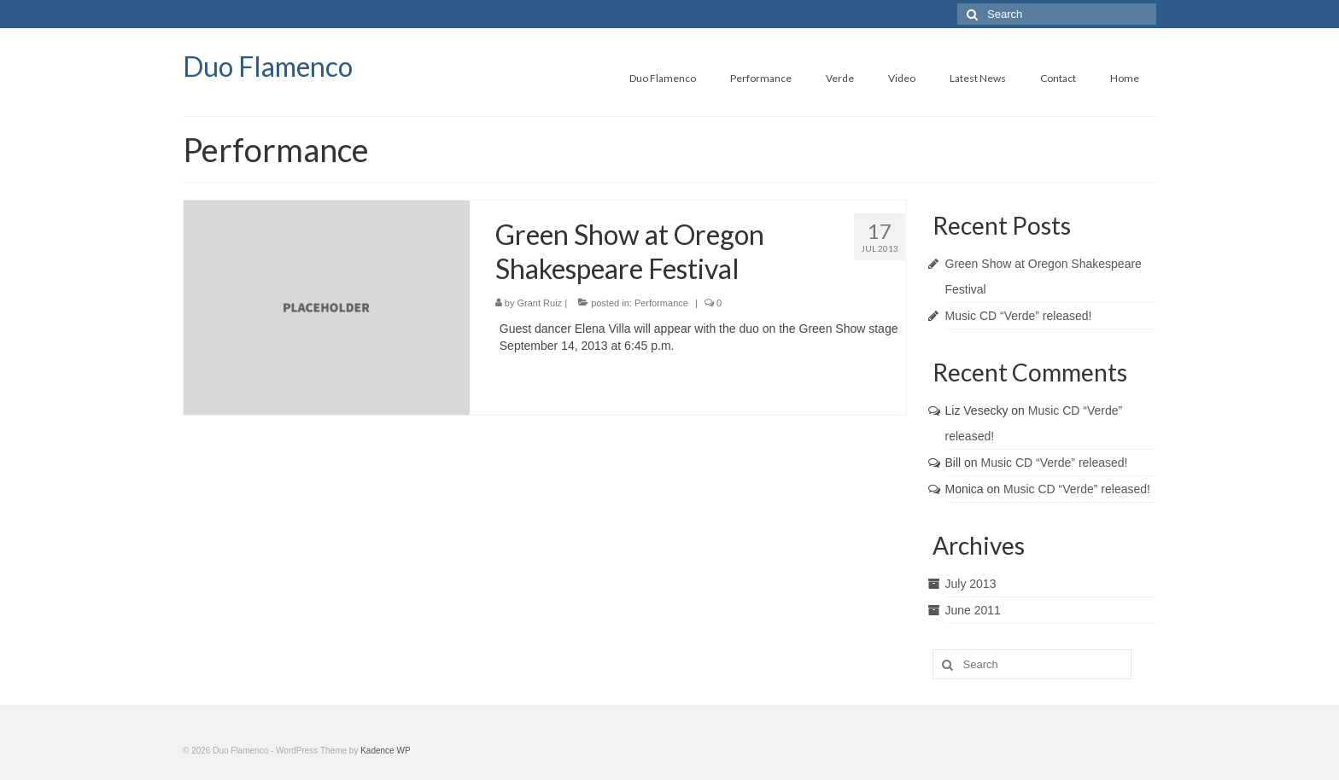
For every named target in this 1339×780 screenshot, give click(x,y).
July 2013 (971, 584)
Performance (661, 303)
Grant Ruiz (540, 303)
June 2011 (973, 610)
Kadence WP (385, 750)
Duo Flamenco (268, 66)
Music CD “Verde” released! (1018, 316)
